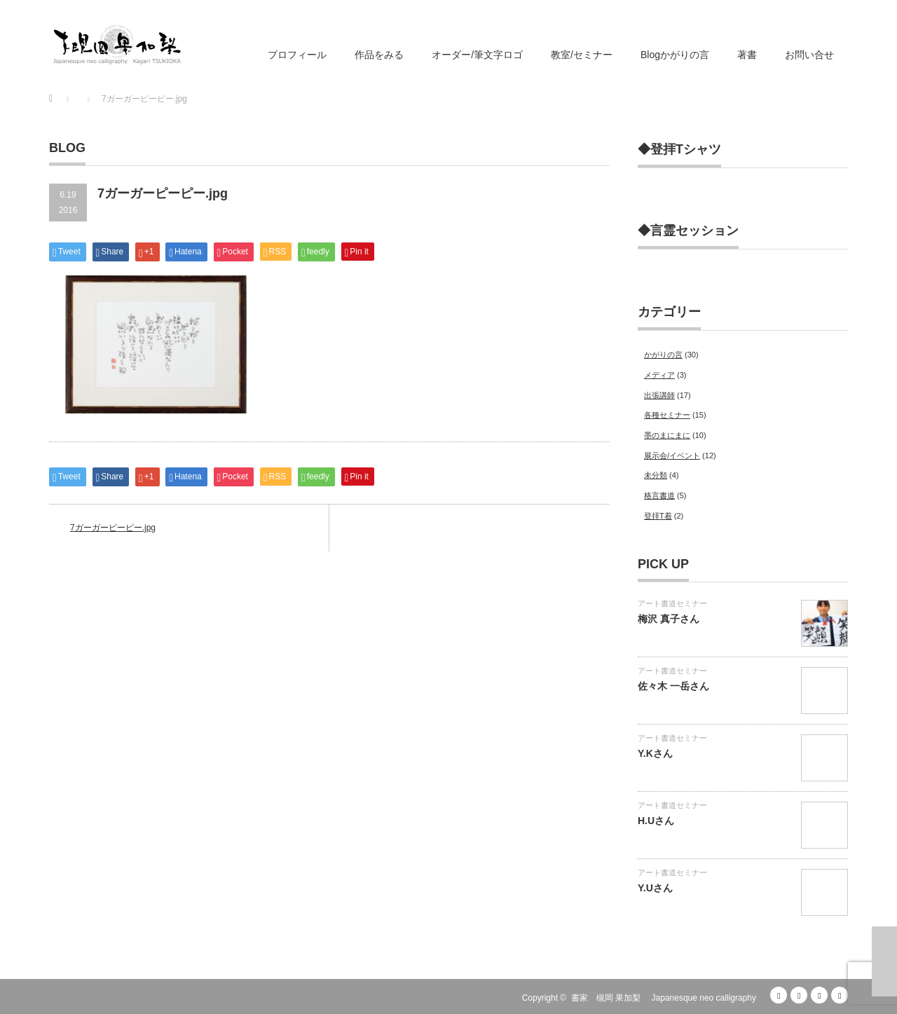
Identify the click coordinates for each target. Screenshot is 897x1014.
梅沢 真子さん (668, 618)
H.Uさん (656, 820)
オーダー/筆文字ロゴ (477, 54)
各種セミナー (667, 415)
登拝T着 (658, 516)
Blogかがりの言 (675, 54)
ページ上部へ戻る (884, 961)
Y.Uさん (655, 887)
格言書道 (659, 495)
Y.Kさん (655, 753)
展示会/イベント (672, 455)
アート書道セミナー (672, 603)
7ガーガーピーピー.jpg (113, 528)
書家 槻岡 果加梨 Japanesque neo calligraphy (663, 998)
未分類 (655, 475)
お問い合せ (809, 54)
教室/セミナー (581, 54)
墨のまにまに (667, 435)
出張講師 (659, 395)
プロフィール (297, 54)
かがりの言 (663, 354)
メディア (659, 375)
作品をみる (379, 54)
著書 (747, 54)
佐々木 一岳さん (673, 686)
